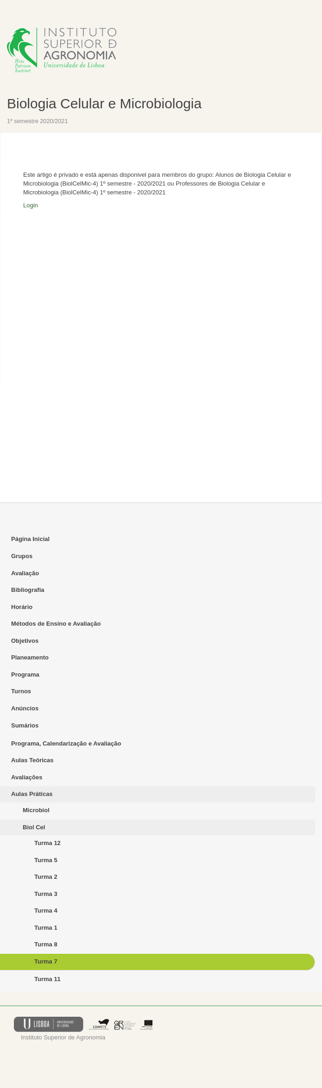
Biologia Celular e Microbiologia (104, 103)
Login (30, 205)
